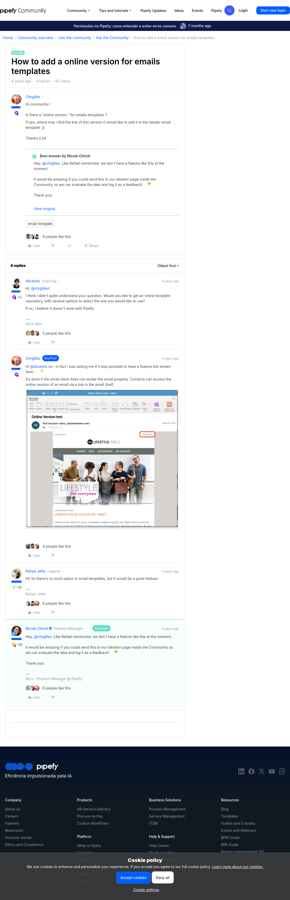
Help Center (159, 845)
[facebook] (251, 773)
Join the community (74, 38)
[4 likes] (48, 546)
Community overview (35, 38)
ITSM (153, 823)
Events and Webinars (238, 830)
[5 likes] (48, 333)
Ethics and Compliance (24, 844)
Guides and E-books (238, 823)
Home (8, 38)
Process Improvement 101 (242, 852)
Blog (225, 809)
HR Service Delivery (93, 809)
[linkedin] (241, 773)
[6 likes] (48, 236)
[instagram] (282, 773)
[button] (273, 10)
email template (40, 223)
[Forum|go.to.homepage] (32, 10)
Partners (12, 823)
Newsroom (14, 830)
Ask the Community (112, 38)
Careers (11, 816)
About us (12, 809)
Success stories (18, 837)
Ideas (179, 10)
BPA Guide (230, 844)
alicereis (33, 281)
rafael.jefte (36, 571)
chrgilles (33, 97)
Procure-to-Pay (90, 816)
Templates (229, 816)
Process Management (167, 809)
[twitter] (262, 773)
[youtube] (272, 773)
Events (197, 10)
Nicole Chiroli (37, 628)
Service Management (167, 816)
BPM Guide (230, 837)
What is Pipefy (89, 845)
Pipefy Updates (153, 10)
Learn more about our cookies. (237, 866)
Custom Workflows (93, 823)
